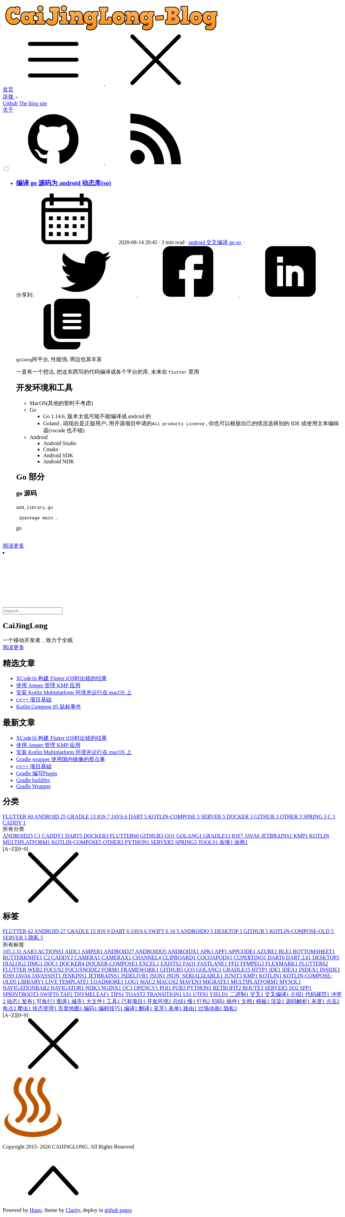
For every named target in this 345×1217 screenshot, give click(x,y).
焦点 (10, 1009)
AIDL (73, 952)
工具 (113, 1002)
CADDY (14, 824)
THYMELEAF (92, 995)
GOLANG (189, 837)
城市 (78, 1002)
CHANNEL (147, 958)
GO (170, 837)
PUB (179, 989)
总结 (179, 1002)
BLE (286, 952)
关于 (8, 110)
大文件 (96, 1002)
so (239, 242)
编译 (131, 1009)
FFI (234, 964)
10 (175, 932)
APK (207, 952)
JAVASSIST (47, 977)
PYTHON (138, 843)
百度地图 (71, 1009)
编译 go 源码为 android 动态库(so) (63, 182)
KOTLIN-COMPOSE (174, 817)
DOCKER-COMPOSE (112, 964)
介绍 (297, 995)
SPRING (315, 817)
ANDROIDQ (197, 932)
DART (138, 817)
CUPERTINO (250, 958)
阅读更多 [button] (13, 648)
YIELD (220, 995)
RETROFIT (228, 989)
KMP (301, 837)
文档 (248, 1002)
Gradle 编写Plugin (36, 774)
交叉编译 (217, 242)
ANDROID (50, 817)
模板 (263, 1002)
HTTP (260, 971)
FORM (111, 971)
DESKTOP (229, 932)
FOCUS (54, 971)
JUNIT (233, 977)
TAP (67, 995)
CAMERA (87, 958)
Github (10, 103)
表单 (175, 1009)
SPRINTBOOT (21, 995)
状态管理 (45, 1009)
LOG (132, 983)
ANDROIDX (183, 952)
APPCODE (242, 952)
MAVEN (191, 983)
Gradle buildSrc (33, 781)
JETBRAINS (277, 837)
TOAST (136, 995)
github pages (118, 1211)
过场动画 (211, 1009)
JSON (158, 977)
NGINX (112, 989)
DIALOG (15, 964)
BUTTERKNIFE (23, 958)
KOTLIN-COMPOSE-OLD (302, 932)
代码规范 (318, 995)
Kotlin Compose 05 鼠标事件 (48, 708)
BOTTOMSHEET (314, 952)
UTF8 (201, 995)
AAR (30, 952)
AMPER (93, 952)
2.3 (17, 952)
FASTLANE (213, 964)
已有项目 (134, 1002)
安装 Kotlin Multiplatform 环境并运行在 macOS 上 (74, 693)
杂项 (226, 843)
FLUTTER (18, 817)
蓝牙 (161, 1009)
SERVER (213, 817)
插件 (233, 1002)
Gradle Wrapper (33, 787)
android (198, 242)
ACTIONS (51, 952)
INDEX (309, 971)
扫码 (219, 1002)
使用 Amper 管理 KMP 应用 (48, 686)
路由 (190, 1009)
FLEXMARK (282, 964)
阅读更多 (13, 547)
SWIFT (159, 932)
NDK (93, 989)
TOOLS (208, 843)
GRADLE (82, 817)
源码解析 (298, 1002)
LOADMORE (107, 983)
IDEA (290, 971)
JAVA (120, 817)
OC (128, 989)
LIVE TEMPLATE (67, 983)
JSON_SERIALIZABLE (195, 977)
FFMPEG (252, 964)
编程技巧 (111, 1009)
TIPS (118, 995)
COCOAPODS (215, 958)
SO (294, 989)
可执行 (46, 1002)
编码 (91, 1009)
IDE (275, 971)
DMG (35, 964)
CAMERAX (116, 958)
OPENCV (147, 989)
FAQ (190, 964)
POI (166, 989)
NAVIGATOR (68, 989)
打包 (204, 1002)
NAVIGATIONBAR (27, 989)
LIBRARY (31, 983)
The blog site (33, 103)
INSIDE (330, 971)
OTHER (291, 817)
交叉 (257, 995)
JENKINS (75, 977)
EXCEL (150, 964)
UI (188, 995)
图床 (64, 1002)
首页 (8, 89)
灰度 (318, 1002)
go (232, 242)
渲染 (278, 1002)
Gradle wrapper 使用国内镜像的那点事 (60, 760)
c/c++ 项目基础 (34, 700)
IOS (104, 817)
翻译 (146, 1009)
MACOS (168, 983)
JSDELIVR (135, 977)
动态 (14, 1002)
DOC (52, 964)
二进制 (240, 995)
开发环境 (159, 1002)
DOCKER (240, 817)
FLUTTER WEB (23, 971)
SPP (306, 989)
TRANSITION (165, 995)
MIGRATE (217, 983)
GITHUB (267, 817)
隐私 (35, 938)
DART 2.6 (299, 958)
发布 (29, 1002)
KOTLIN (271, 977)
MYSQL (290, 983)
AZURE (268, 952)
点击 (333, 1002)
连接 (10, 96)
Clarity (73, 1211)
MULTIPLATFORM (255, 983)
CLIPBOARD (179, 958)
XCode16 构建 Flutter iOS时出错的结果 (61, 679)
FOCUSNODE (83, 971)
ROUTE (253, 989)
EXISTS (171, 964)
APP (221, 952)
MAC (148, 983)
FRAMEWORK (140, 971)
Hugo (36, 1211)
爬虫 (25, 1009)
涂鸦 (241, 843)
